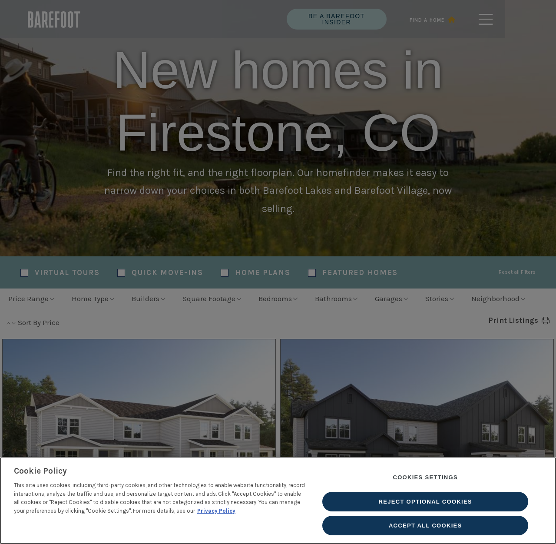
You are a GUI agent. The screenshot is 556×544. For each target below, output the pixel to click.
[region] (278, 500)
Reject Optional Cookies (425, 501)
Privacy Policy (216, 511)
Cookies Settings (425, 477)
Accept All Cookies (425, 525)
